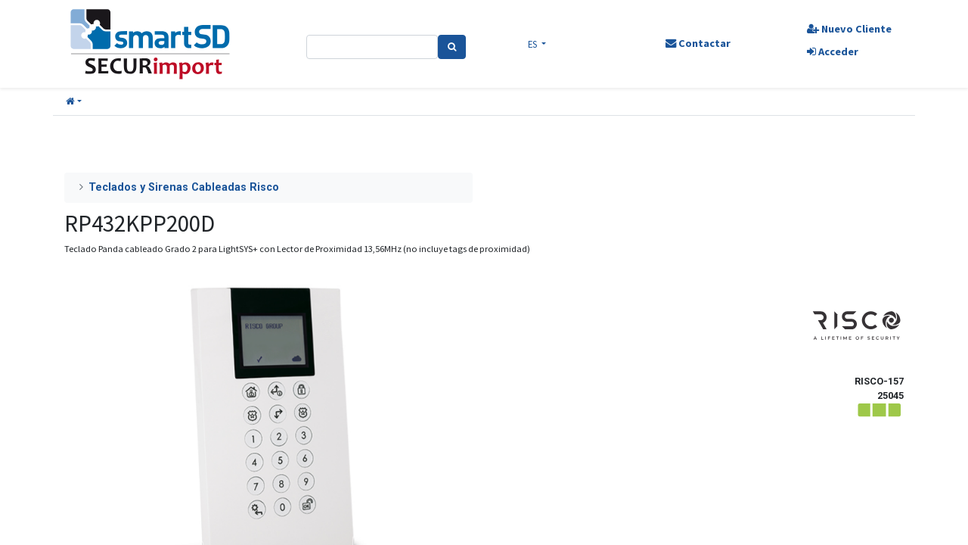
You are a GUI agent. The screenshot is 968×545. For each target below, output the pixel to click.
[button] (74, 102)
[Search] (452, 47)
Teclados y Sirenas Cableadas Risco (183, 187)
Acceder (832, 51)
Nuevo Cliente (849, 29)
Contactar (698, 43)
